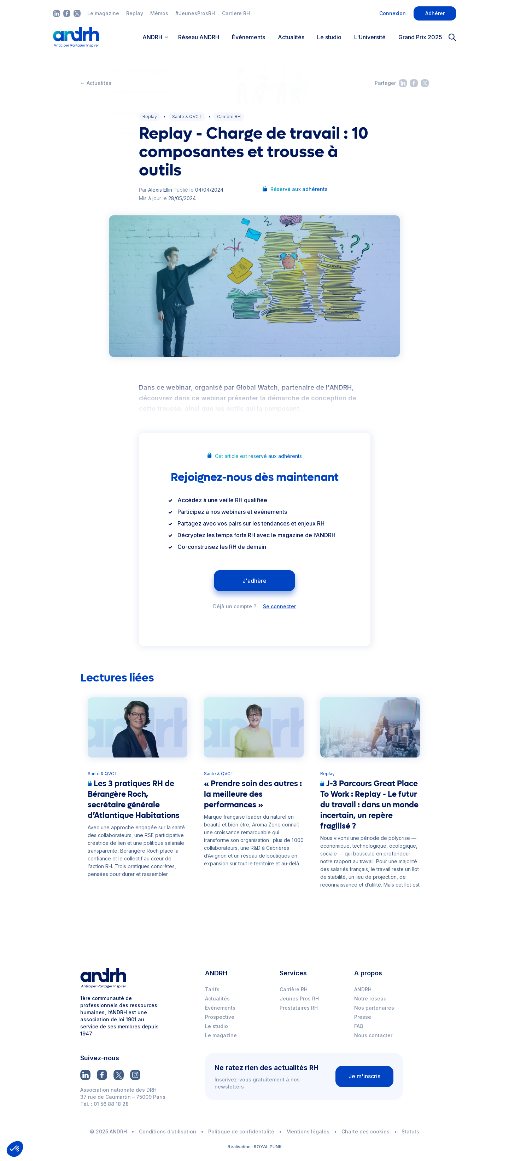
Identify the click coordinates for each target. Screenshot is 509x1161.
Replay (134, 13)
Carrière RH (236, 13)
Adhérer (435, 13)
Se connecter (279, 606)
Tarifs (212, 989)
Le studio (329, 37)
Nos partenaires (374, 1008)
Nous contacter (373, 1035)
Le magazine (103, 13)
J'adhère (254, 580)
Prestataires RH (299, 1008)
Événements (248, 37)
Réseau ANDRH (198, 37)
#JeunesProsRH (195, 13)
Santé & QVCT (187, 116)
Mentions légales (307, 1131)
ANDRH (362, 989)
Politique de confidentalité (241, 1131)
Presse (362, 1017)
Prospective (219, 1017)
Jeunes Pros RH (299, 998)
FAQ (358, 1026)
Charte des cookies (365, 1131)
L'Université (370, 37)
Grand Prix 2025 (420, 37)
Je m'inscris (364, 1076)
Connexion (392, 13)
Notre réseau (370, 998)
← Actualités (95, 83)
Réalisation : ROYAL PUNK (255, 1146)
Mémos (159, 13)
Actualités (291, 37)
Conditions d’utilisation (167, 1131)
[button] (14, 1148)
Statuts (410, 1131)
